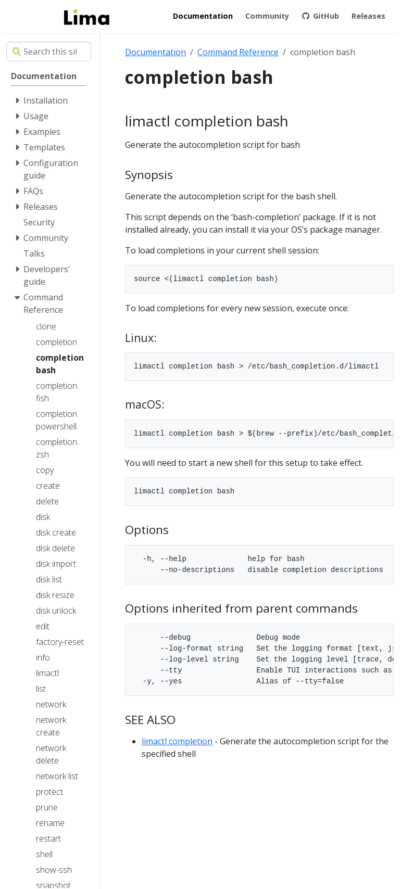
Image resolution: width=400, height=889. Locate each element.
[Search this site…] (48, 51)
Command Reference (238, 52)
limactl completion (177, 741)
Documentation (155, 52)
